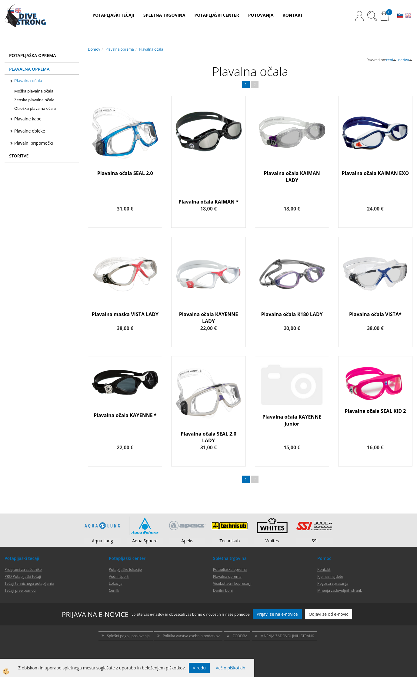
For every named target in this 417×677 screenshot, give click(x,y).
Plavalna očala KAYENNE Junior (292, 420)
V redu (199, 668)
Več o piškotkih (230, 668)
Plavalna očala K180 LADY (292, 314)
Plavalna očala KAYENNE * (125, 415)
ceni (391, 59)
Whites (272, 541)
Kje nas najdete (330, 576)
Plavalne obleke (29, 131)
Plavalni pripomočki (33, 143)
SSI (314, 541)
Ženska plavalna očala (34, 100)
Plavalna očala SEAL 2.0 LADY (208, 437)
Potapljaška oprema (230, 569)
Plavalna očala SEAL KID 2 (375, 411)
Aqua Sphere (145, 541)
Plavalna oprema (119, 49)
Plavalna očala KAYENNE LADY (208, 318)
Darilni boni (223, 590)
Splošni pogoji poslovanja (128, 635)
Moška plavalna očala (33, 91)
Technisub (230, 541)
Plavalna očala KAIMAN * (208, 201)
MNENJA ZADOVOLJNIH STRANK (287, 635)
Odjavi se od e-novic (328, 614)
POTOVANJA (261, 15)
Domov (94, 49)
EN (408, 16)
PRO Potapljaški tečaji (23, 576)
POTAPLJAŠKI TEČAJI (113, 15)
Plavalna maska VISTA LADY (125, 314)
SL (400, 16)
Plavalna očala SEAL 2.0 (125, 173)
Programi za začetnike (23, 569)
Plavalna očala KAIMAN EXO (375, 173)
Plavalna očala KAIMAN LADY (292, 177)
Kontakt (323, 569)
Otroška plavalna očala (35, 108)
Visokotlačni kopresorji (232, 583)
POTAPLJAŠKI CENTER (216, 15)
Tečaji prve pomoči (20, 590)
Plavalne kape (28, 119)
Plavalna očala (28, 80)
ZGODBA (239, 635)
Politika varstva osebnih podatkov (191, 635)
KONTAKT (292, 15)
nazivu (405, 59)
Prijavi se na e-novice (277, 614)
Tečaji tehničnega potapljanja (29, 583)
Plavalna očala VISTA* (375, 314)
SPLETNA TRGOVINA (164, 15)
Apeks (187, 541)
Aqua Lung (102, 541)
